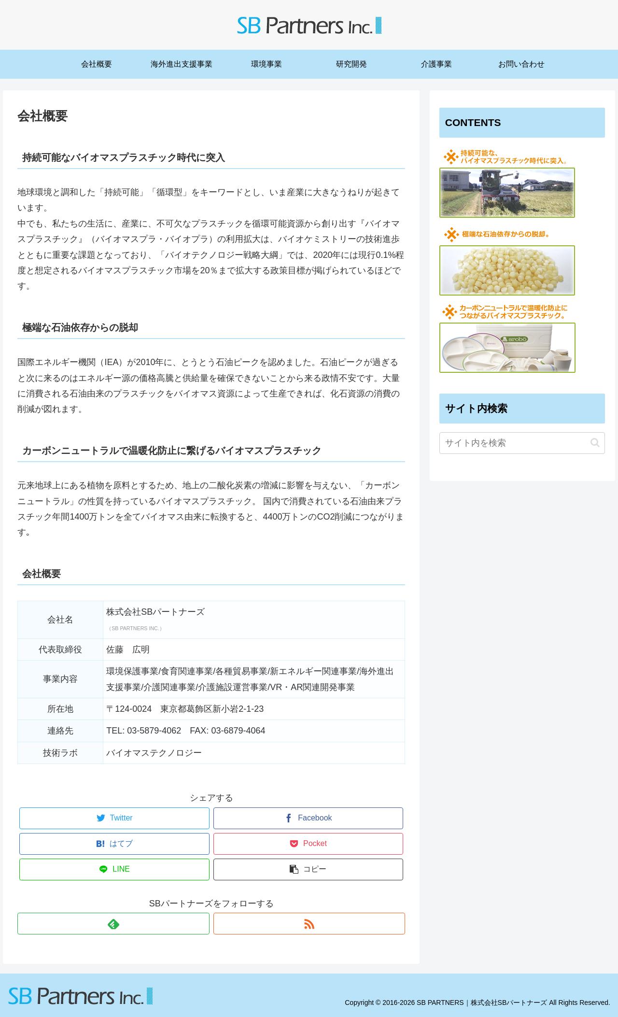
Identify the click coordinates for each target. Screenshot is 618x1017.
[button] (595, 442)
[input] (522, 443)
